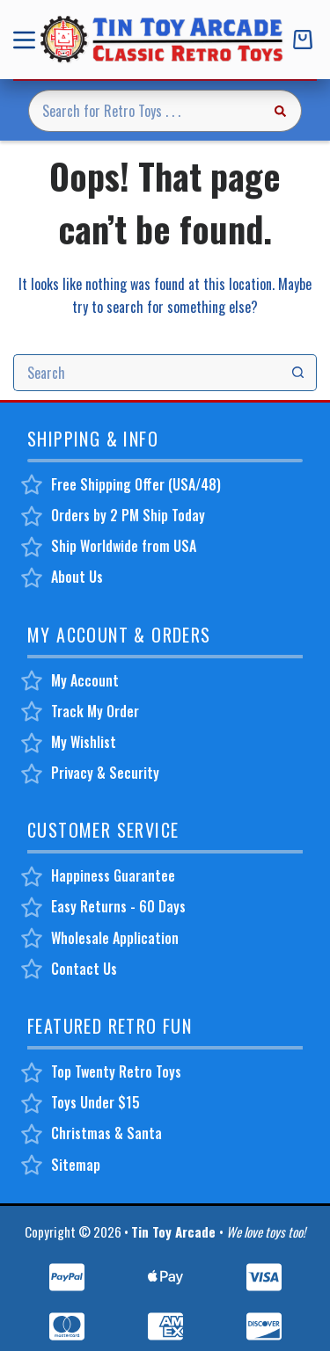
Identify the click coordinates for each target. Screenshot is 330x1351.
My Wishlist (83, 741)
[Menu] (27, 40)
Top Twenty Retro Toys (116, 1071)
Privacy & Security (105, 772)
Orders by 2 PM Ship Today (128, 515)
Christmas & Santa (106, 1133)
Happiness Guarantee (113, 875)
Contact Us (84, 968)
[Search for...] (144, 111)
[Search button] (281, 111)
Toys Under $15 (95, 1102)
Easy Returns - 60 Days (118, 906)
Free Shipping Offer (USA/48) (136, 484)
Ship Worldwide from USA (123, 545)
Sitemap (75, 1164)
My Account (85, 680)
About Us (77, 576)
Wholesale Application (115, 937)
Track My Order (95, 711)
